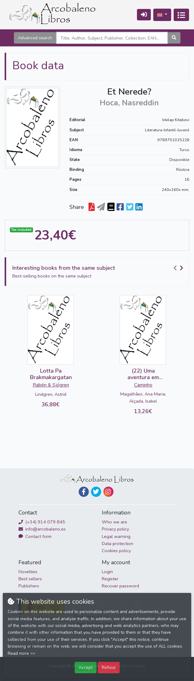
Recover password (120, 586)
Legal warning (116, 536)
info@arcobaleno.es (42, 529)
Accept (86, 667)
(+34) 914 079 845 (42, 522)
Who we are (114, 522)
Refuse (109, 667)
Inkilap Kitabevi (175, 120)
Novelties (28, 572)
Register (110, 579)
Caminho (143, 385)
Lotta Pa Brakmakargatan (51, 374)
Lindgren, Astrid (50, 394)
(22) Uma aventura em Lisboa (143, 377)
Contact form (35, 536)
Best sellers (30, 579)
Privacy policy (115, 529)
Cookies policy (116, 551)
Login (107, 572)
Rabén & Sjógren (51, 385)
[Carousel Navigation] (179, 268)
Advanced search (35, 38)
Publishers (29, 586)
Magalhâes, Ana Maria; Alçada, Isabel (143, 397)
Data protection (117, 543)
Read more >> (21, 653)
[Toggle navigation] (181, 15)
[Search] (112, 38)
